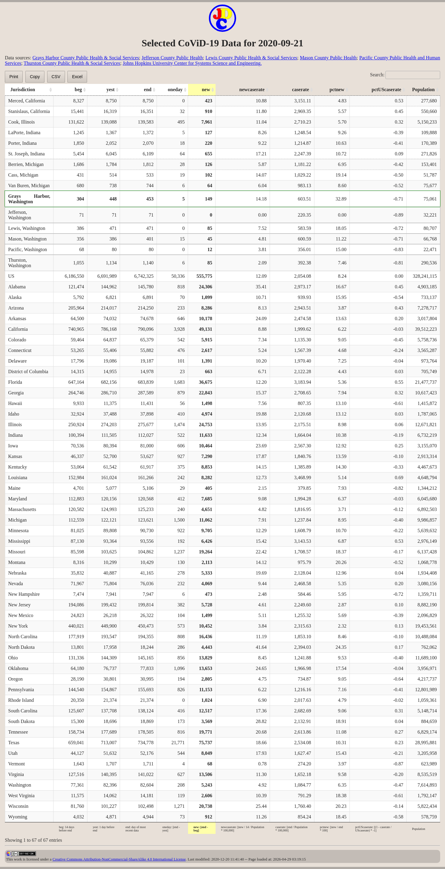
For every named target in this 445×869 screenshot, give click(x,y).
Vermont (16, 763)
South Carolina (22, 710)
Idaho (13, 413)
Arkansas (17, 318)
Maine (14, 488)
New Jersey (19, 604)
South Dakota (21, 721)
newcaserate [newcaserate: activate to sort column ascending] (252, 89)
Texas (13, 742)
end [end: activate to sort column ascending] (147, 89)
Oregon (15, 679)
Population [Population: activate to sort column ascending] (423, 89)
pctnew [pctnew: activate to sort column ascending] (337, 89)
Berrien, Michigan (26, 164)
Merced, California (26, 100)
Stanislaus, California (29, 111)
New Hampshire (24, 594)
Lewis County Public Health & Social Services (251, 57)
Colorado (17, 339)
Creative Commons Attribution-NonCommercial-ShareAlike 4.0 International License (119, 859)
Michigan (17, 519)
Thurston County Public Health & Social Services (72, 63)
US (11, 276)
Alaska (14, 297)
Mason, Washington (27, 238)
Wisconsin (18, 806)
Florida (15, 382)
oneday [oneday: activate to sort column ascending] (175, 89)
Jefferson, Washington (19, 215)
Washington (19, 785)
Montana (16, 562)
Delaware (17, 360)
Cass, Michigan (23, 174)
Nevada (15, 583)
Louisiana (17, 477)
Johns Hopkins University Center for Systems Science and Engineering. (192, 63)
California (18, 329)
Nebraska (17, 572)
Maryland (17, 498)
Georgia (16, 392)
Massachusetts (22, 509)
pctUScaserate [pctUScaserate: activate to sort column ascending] (386, 89)
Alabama (17, 286)
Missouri (16, 551)
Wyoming (17, 816)
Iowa (13, 445)
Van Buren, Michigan (29, 185)
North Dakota (21, 647)
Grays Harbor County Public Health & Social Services (86, 57)
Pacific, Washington (27, 249)
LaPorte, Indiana (24, 132)
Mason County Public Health (328, 57)
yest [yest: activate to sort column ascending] (110, 89)
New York (18, 626)
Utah (13, 753)
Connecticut (19, 350)
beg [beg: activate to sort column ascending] (78, 89)
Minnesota (18, 530)
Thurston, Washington (19, 262)
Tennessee (18, 732)
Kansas (15, 456)
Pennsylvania (21, 689)
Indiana (15, 435)
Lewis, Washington (26, 228)
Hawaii (15, 403)
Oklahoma (18, 668)
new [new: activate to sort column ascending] (206, 89)
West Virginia (21, 795)
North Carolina (22, 636)
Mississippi (19, 541)
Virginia (16, 774)
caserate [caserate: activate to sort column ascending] (300, 89)
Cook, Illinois (21, 121)
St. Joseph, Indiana (26, 153)
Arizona (16, 307)
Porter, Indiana (22, 143)
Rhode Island (21, 700)
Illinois (15, 424)
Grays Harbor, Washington (29, 199)
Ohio (13, 657)
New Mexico (20, 615)
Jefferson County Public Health (172, 57)
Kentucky (17, 466)
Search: (405, 74)
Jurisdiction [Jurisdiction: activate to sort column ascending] (22, 89)
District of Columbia (28, 371)
